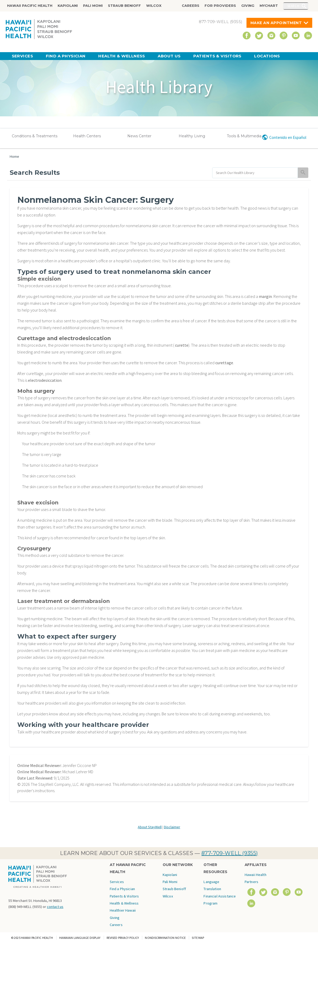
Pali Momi (93, 6)
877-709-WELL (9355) (229, 853)
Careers (190, 6)
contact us (55, 906)
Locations (267, 55)
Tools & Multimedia (244, 136)
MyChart (269, 6)
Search (293, 6)
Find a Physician (66, 55)
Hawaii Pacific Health (29, 6)
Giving (247, 6)
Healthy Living (192, 136)
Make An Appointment (276, 22)
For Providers (220, 6)
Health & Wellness (121, 55)
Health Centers (87, 136)
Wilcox (153, 6)
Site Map (198, 938)
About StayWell (150, 827)
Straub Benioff (124, 6)
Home (14, 156)
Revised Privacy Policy (123, 938)
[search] (255, 172)
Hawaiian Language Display (80, 938)
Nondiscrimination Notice (165, 938)
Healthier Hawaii (123, 910)
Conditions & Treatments (34, 136)
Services (22, 55)
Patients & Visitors (217, 55)
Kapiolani (68, 6)
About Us (169, 55)
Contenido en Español (287, 137)
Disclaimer (172, 827)
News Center (139, 136)
